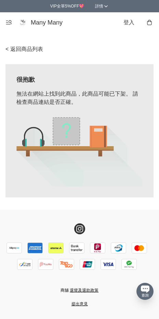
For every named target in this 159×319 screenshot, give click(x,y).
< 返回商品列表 (24, 49)
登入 (128, 22)
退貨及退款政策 (84, 290)
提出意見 (79, 304)
